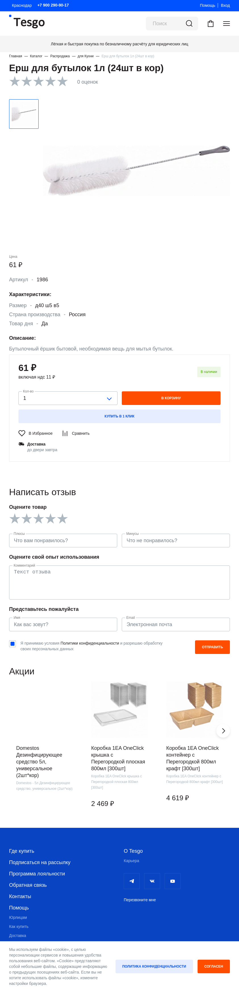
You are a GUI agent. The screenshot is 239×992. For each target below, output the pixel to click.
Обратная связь (28, 885)
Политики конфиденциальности (89, 643)
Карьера (131, 860)
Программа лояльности (37, 874)
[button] (223, 731)
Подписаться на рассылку (39, 862)
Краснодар (22, 5)
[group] (44, 752)
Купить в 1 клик (119, 416)
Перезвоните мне (140, 900)
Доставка (17, 935)
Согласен (213, 966)
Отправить (212, 647)
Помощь (207, 5)
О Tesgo (133, 851)
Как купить (18, 926)
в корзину (171, 398)
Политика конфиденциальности (154, 966)
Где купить (21, 851)
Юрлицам (18, 917)
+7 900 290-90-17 (53, 5)
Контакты (20, 896)
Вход (225, 5)
